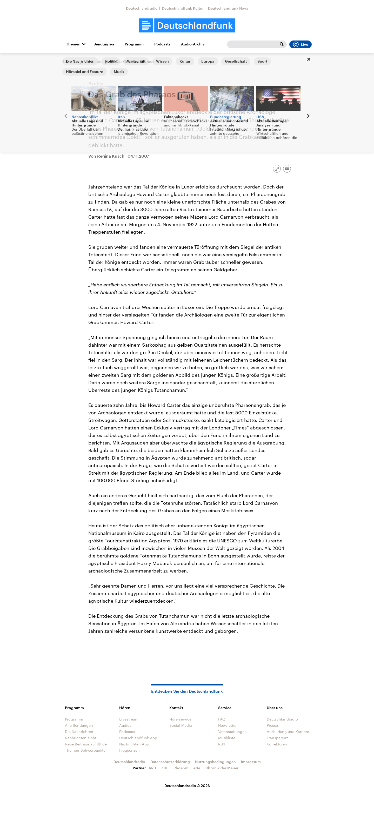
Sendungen (104, 44)
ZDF (164, 768)
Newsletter (227, 725)
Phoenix (180, 768)
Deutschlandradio (142, 8)
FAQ (221, 719)
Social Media (180, 725)
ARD (152, 768)
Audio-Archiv (193, 44)
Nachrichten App (134, 744)
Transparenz (277, 738)
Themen (73, 44)
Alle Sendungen (97, 61)
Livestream (128, 719)
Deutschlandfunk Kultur (183, 8)
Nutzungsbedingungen (215, 761)
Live (300, 44)
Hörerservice (180, 719)
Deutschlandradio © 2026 (187, 785)
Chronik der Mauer (222, 768)
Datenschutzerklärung (170, 761)
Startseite (70, 61)
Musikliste (226, 738)
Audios (125, 725)
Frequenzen (129, 750)
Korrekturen (277, 744)
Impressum (251, 761)
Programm (134, 44)
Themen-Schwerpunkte (85, 750)
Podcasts (162, 44)
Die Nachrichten (79, 731)
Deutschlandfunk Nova (228, 8)
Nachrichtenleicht (80, 738)
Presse (272, 725)
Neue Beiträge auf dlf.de (86, 744)
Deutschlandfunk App (138, 738)
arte (196, 768)
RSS (221, 744)
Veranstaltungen (232, 731)
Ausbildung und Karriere (288, 731)
